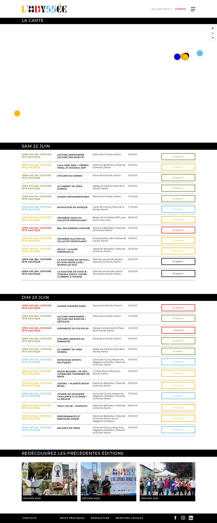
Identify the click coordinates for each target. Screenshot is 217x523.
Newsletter (100, 518)
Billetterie (178, 219)
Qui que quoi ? (162, 9)
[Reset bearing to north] (212, 38)
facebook (175, 518)
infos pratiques (72, 518)
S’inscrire (178, 330)
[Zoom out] (212, 33)
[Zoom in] (212, 28)
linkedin (191, 518)
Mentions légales (129, 518)
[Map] (108, 83)
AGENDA (180, 9)
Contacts (29, 518)
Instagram (183, 518)
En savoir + (178, 156)
